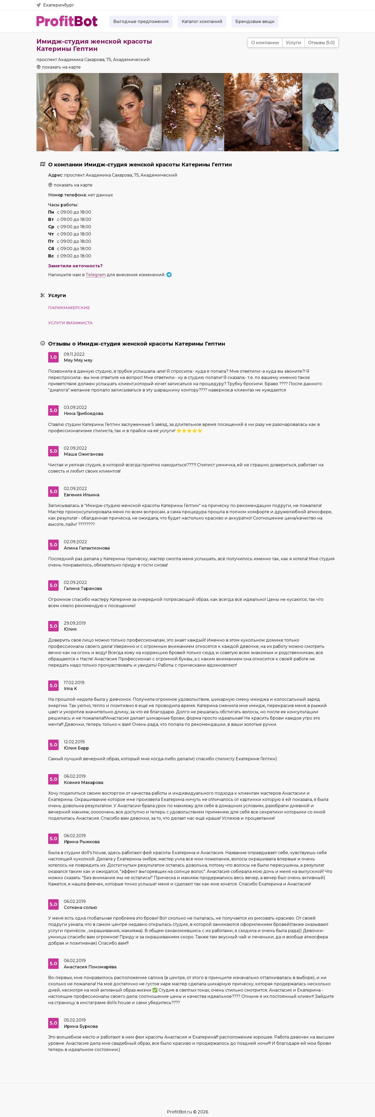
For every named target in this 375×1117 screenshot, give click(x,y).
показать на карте (61, 67)
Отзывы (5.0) (321, 42)
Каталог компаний (202, 21)
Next (327, 112)
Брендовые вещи (254, 21)
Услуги (293, 42)
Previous (47, 112)
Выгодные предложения (141, 21)
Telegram (96, 274)
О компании (265, 42)
